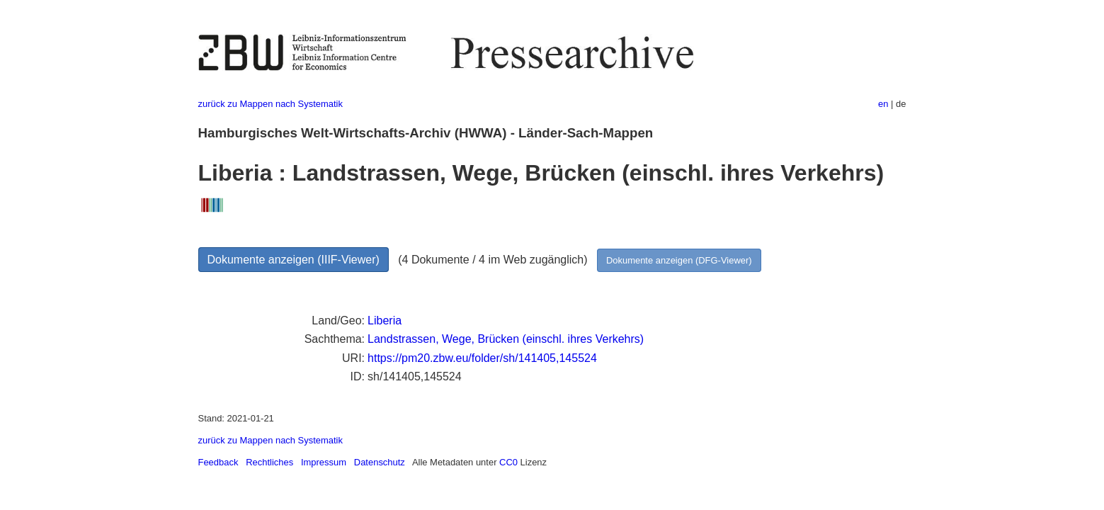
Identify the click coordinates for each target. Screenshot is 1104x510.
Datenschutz (379, 462)
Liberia (385, 320)
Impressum (323, 462)
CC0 (508, 462)
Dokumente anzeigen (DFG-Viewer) (679, 260)
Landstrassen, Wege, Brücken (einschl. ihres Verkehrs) (506, 339)
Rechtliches (269, 462)
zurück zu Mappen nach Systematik (270, 103)
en (883, 103)
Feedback (218, 462)
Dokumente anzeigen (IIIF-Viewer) (293, 260)
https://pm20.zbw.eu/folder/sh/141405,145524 (482, 358)
